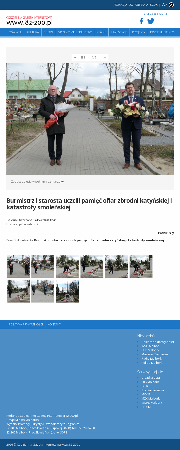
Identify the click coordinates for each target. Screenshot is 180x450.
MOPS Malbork (151, 402)
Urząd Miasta (150, 377)
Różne (101, 32)
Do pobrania (138, 5)
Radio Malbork (151, 358)
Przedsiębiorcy (162, 32)
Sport (48, 32)
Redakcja (120, 5)
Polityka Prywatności (26, 324)
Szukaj (155, 5)
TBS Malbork (150, 382)
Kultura (32, 32)
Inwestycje (119, 32)
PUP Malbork (150, 350)
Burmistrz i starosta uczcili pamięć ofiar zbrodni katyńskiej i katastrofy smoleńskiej (99, 240)
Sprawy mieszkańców (75, 32)
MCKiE (145, 394)
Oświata (15, 32)
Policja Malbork (152, 363)
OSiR (144, 386)
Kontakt (54, 324)
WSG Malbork (151, 346)
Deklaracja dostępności (157, 342)
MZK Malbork (150, 398)
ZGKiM (146, 407)
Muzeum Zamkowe (154, 354)
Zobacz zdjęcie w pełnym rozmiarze (37, 181)
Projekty (138, 32)
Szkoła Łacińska (152, 390)
